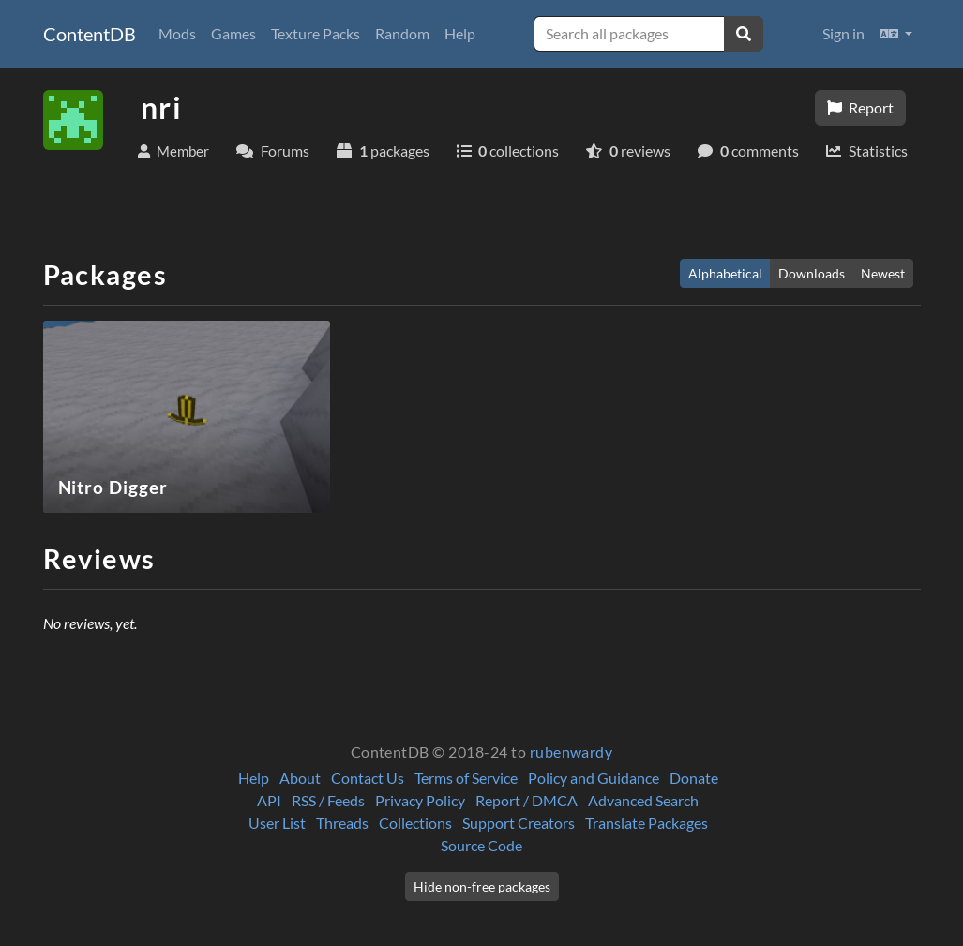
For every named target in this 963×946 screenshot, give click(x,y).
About (300, 778)
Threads (342, 823)
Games (233, 33)
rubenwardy (571, 751)
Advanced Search (643, 800)
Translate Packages (646, 823)
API (269, 800)
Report (860, 107)
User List (277, 823)
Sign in (843, 33)
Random (402, 33)
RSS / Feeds (328, 800)
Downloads (811, 273)
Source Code (481, 845)
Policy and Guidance (593, 778)
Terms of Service (466, 778)
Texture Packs (315, 33)
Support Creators (518, 823)
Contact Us (367, 778)
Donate (694, 778)
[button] (896, 34)
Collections (415, 823)
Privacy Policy (420, 800)
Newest (883, 273)
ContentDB (89, 34)
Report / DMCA (526, 800)
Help (459, 33)
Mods (177, 33)
